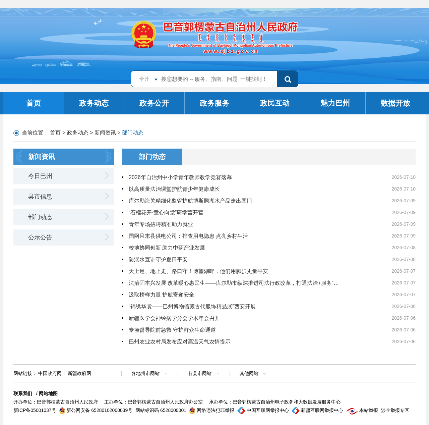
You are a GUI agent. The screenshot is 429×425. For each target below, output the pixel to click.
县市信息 (40, 196)
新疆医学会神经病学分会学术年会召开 (174, 318)
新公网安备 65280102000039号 (96, 410)
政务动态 (94, 103)
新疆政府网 (79, 373)
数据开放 (395, 103)
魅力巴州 (335, 103)
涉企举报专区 (395, 410)
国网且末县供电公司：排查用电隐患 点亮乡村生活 (188, 236)
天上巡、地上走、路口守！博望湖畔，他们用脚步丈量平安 (198, 271)
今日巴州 (40, 176)
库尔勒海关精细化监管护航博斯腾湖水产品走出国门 (190, 201)
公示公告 (40, 237)
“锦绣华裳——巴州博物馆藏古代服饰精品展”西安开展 (192, 306)
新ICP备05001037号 (35, 410)
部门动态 (40, 217)
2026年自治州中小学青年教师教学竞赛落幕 (180, 177)
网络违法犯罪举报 (212, 410)
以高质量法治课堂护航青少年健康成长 (174, 189)
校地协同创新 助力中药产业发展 (167, 248)
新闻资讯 (105, 133)
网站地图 (48, 393)
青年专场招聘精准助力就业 (161, 224)
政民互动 (275, 103)
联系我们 (22, 393)
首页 (33, 103)
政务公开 (154, 103)
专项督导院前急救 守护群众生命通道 (172, 330)
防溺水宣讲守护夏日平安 (158, 259)
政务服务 (214, 103)
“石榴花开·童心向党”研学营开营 (166, 212)
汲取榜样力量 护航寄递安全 (161, 295)
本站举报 (362, 410)
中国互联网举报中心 (263, 410)
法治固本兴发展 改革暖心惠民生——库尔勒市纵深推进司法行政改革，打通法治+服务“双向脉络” (236, 283)
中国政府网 (50, 373)
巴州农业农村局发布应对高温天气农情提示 (180, 341)
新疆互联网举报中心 (318, 410)
